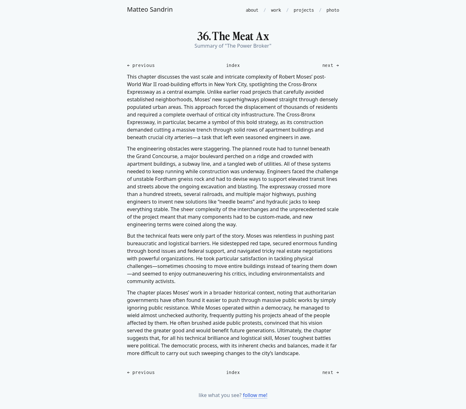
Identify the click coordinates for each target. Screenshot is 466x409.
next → (330, 65)
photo (333, 10)
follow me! (255, 395)
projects (304, 10)
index (233, 65)
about (252, 10)
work (276, 10)
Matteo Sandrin (150, 9)
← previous (141, 65)
